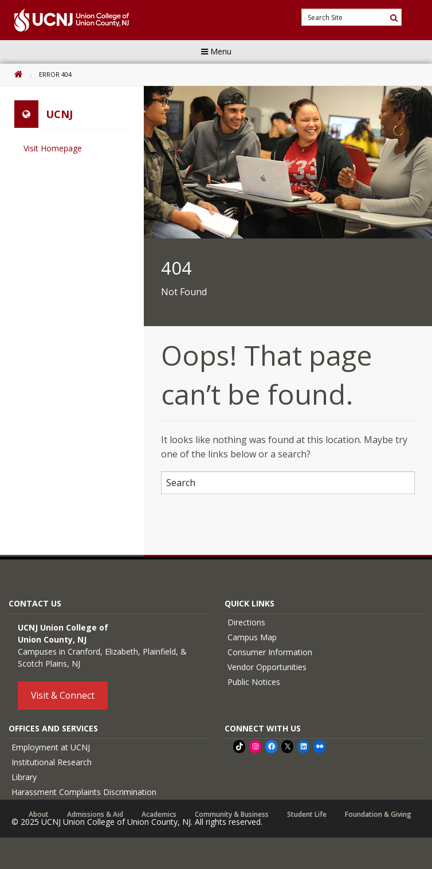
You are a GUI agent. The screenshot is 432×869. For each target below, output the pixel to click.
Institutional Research (51, 762)
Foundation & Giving (378, 814)
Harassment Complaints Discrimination (83, 791)
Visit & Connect (63, 695)
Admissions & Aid (95, 814)
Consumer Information (269, 652)
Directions (246, 622)
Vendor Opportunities (267, 666)
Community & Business (232, 814)
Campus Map (252, 637)
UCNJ (59, 114)
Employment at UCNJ (50, 747)
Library (24, 777)
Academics (159, 814)
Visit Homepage (52, 148)
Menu (216, 51)
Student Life (307, 814)
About (39, 814)
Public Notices (253, 681)
